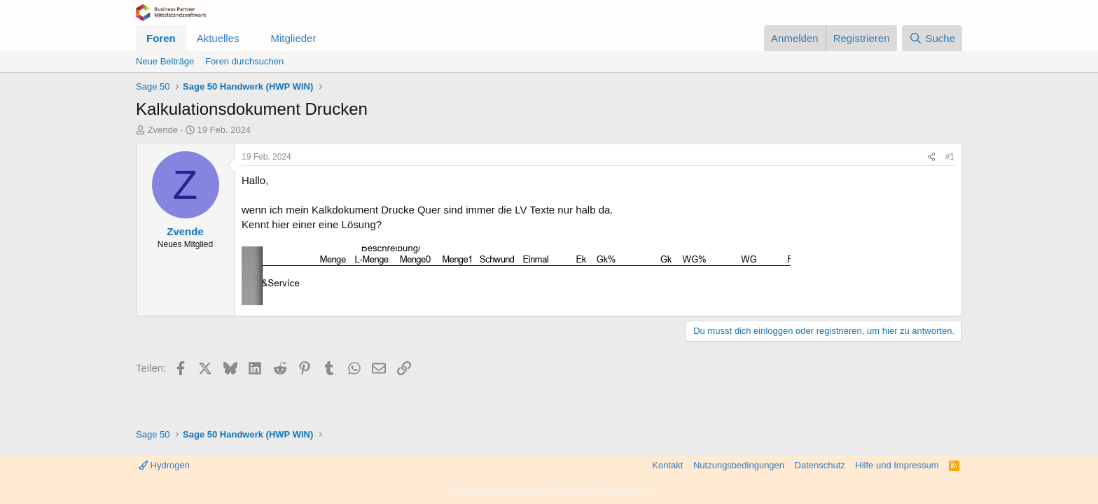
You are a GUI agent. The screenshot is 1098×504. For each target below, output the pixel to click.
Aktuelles (218, 38)
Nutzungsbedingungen (738, 465)
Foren (161, 38)
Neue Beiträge (165, 61)
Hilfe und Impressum (896, 465)
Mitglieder (293, 38)
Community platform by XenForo (549, 491)
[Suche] (932, 38)
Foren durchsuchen (244, 61)
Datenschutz (820, 465)
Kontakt (667, 465)
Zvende (163, 130)
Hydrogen (164, 465)
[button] (250, 38)
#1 (949, 157)
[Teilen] (931, 157)
